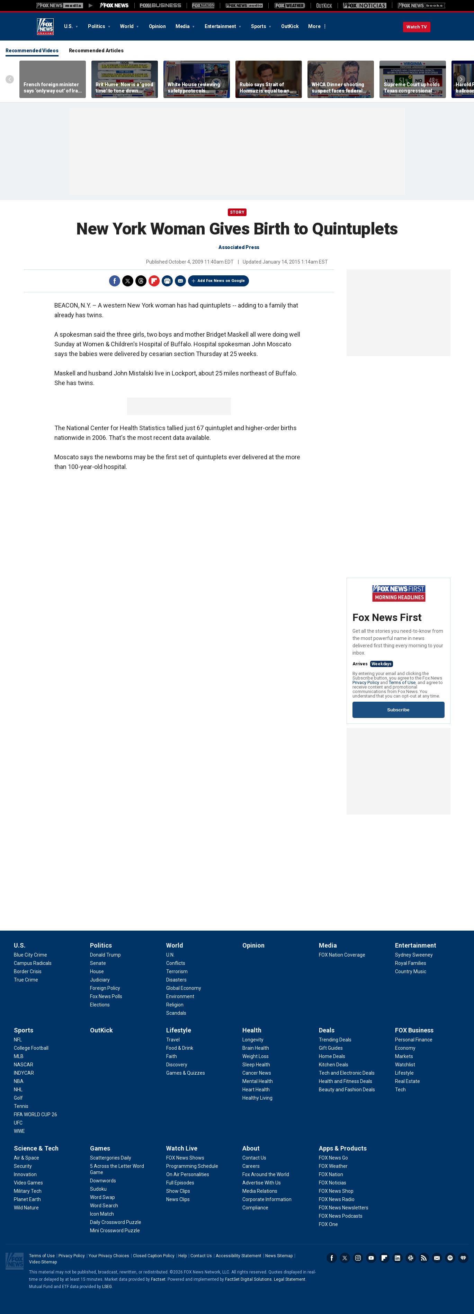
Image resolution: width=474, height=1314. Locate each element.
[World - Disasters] (176, 980)
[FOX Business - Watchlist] (405, 1064)
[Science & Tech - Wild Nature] (26, 1207)
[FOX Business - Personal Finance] (413, 1039)
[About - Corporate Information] (267, 1199)
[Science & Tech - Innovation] (25, 1174)
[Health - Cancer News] (256, 1073)
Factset (158, 1279)
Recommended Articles (96, 50)
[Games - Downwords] (103, 1180)
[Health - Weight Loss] (255, 1056)
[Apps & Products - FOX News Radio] (337, 1199)
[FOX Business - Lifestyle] (404, 1073)
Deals (326, 1030)
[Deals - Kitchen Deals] (333, 1064)
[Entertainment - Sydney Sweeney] (414, 955)
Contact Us (201, 1255)
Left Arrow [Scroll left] (10, 79)
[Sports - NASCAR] (23, 1064)
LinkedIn (397, 1258)
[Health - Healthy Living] (257, 1098)
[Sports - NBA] (19, 1081)
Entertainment (221, 26)
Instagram (358, 1258)
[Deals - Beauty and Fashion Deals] (347, 1089)
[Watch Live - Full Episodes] (180, 1183)
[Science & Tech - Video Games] (28, 1183)
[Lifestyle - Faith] (171, 1056)
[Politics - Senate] (98, 963)
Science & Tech (36, 1148)
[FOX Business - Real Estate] (407, 1081)
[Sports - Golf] (18, 1098)
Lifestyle (178, 1030)
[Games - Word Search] (104, 1205)
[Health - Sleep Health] (256, 1064)
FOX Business (414, 1030)
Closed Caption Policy (154, 1255)
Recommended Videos (32, 50)
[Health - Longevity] (252, 1039)
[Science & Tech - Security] (23, 1166)
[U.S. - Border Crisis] (28, 971)
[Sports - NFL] (18, 1039)
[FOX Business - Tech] (400, 1089)
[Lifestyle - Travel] (173, 1039)
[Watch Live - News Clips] (178, 1199)
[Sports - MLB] (19, 1056)
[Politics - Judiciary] (100, 980)
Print (167, 280)
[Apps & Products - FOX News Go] (333, 1158)
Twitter (127, 280)
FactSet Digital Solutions (248, 1279)
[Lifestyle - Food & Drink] (179, 1048)
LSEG (107, 1286)
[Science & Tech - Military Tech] (28, 1191)
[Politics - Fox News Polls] (106, 996)
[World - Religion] (175, 1004)
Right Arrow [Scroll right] (461, 79)
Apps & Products (343, 1148)
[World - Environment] (180, 996)
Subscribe (398, 709)
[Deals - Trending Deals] (335, 1039)
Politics (97, 26)
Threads (140, 280)
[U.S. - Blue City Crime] (30, 955)
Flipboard (154, 280)
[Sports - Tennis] (21, 1106)
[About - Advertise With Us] (261, 1183)
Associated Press (238, 247)
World (127, 26)
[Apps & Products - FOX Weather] (333, 1166)
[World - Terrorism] (177, 971)
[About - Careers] (251, 1166)
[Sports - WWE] (19, 1131)
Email (180, 280)
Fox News (45, 26)
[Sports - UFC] (18, 1123)
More (314, 26)
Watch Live (181, 1148)
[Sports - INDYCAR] (24, 1073)
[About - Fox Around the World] (265, 1174)
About (251, 1148)
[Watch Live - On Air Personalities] (187, 1174)
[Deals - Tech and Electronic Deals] (347, 1073)
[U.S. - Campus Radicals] (33, 963)
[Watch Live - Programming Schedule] (192, 1166)
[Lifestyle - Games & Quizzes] (185, 1073)
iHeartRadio (463, 1258)
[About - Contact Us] (254, 1158)
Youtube (371, 1258)
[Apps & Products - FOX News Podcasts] (341, 1216)
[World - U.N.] (170, 955)
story (237, 212)
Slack (410, 1258)
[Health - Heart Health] (256, 1089)
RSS (424, 1258)
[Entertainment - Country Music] (410, 971)
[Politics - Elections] (100, 1004)
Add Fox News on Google (221, 280)
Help (182, 1255)
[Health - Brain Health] (255, 1048)
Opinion (157, 26)
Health (251, 1030)
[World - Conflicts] (175, 963)
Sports (259, 26)
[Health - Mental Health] (257, 1081)
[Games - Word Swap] (102, 1197)
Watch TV (416, 26)
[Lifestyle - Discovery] (176, 1064)
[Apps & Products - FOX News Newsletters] (343, 1207)
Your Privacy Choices (109, 1255)
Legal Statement (289, 1279)
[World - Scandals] (176, 1013)
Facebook (114, 280)
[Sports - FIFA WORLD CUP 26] (35, 1114)
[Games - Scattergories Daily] (110, 1158)
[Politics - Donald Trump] (105, 955)
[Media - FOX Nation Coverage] (342, 955)
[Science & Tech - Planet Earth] (27, 1199)
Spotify (450, 1258)
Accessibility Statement (238, 1255)
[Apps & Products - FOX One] (328, 1224)
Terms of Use (402, 682)
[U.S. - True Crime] (26, 980)
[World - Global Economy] (183, 988)
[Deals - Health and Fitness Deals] (345, 1081)
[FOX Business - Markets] (404, 1056)
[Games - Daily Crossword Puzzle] (115, 1222)
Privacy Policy (365, 682)
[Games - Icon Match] (102, 1214)
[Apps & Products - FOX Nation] (331, 1174)
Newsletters (437, 1258)
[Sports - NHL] (18, 1089)
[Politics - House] (97, 971)
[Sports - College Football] (31, 1048)
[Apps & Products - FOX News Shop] (336, 1191)
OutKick (289, 26)
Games (100, 1148)
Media (183, 26)
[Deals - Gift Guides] (331, 1048)
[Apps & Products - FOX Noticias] (332, 1183)
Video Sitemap (43, 1262)
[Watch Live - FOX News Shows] (185, 1158)
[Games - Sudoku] (98, 1189)
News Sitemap (279, 1255)
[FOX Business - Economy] (405, 1048)
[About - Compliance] (255, 1207)
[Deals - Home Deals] (332, 1056)
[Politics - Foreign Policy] (105, 988)
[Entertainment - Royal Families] (410, 963)
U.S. (69, 26)
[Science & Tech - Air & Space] (26, 1158)
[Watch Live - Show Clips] (178, 1191)
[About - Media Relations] (259, 1191)
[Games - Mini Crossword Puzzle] (115, 1230)
